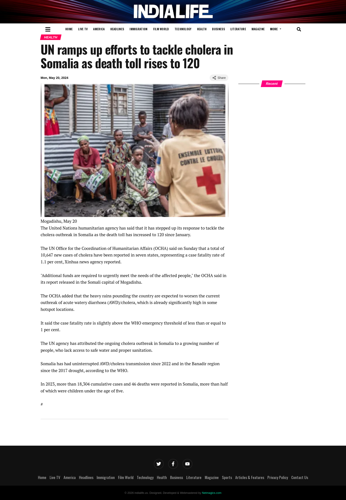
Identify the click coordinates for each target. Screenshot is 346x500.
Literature (238, 29)
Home (69, 29)
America (99, 29)
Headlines (117, 29)
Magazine (258, 29)
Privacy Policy (277, 477)
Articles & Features (249, 477)
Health (202, 29)
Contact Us (299, 477)
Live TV (83, 29)
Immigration (138, 29)
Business (218, 29)
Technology (183, 29)
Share (219, 78)
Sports (227, 477)
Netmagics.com (211, 492)
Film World (161, 29)
